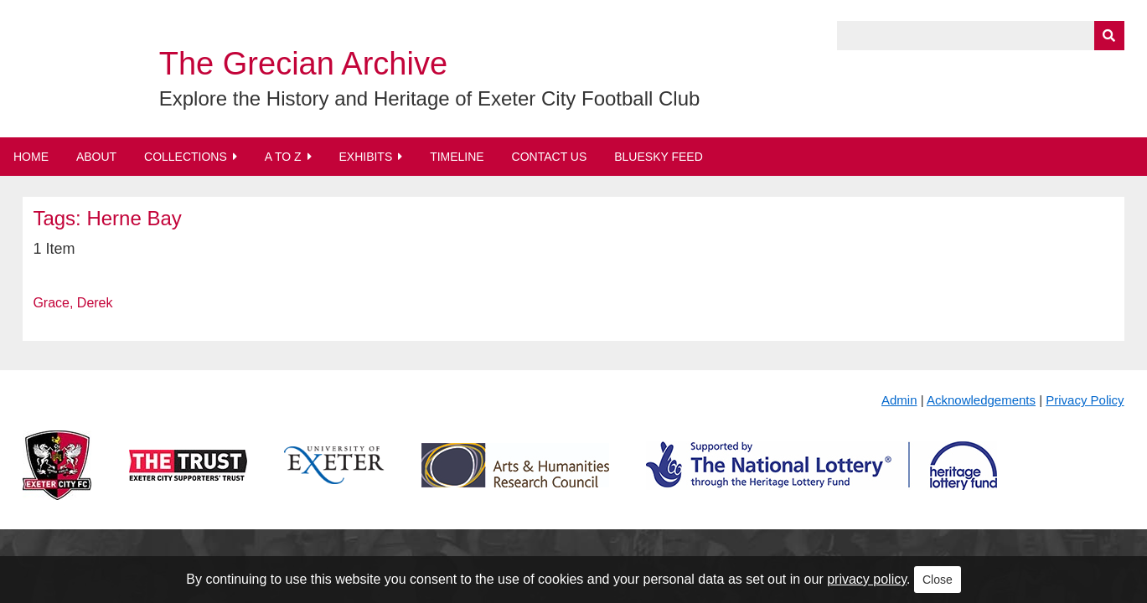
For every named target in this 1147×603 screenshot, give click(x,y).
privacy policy (867, 579)
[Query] (980, 35)
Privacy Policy (1085, 400)
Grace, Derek (72, 303)
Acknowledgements (981, 400)
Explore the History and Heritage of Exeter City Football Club (429, 98)
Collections (185, 156)
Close (937, 579)
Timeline (457, 156)
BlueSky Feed (658, 156)
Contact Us (549, 156)
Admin (899, 400)
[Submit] (1109, 35)
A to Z (283, 156)
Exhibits (365, 156)
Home (31, 156)
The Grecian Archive (303, 63)
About (96, 156)
